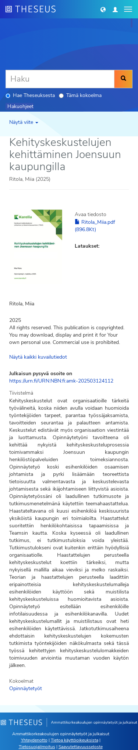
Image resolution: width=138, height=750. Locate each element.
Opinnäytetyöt (25, 688)
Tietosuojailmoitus (37, 747)
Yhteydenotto (34, 740)
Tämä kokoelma (80, 95)
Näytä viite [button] (23, 122)
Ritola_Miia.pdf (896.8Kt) (95, 226)
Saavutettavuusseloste (81, 747)
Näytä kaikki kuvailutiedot (38, 357)
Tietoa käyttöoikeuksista (74, 740)
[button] (103, 9)
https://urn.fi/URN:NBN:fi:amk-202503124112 (61, 380)
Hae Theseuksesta (30, 95)
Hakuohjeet (20, 106)
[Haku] (60, 79)
